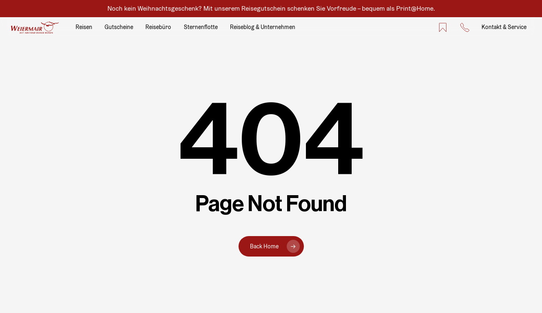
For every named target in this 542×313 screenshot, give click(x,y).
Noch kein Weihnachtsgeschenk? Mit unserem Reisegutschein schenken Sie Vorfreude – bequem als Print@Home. (271, 8)
